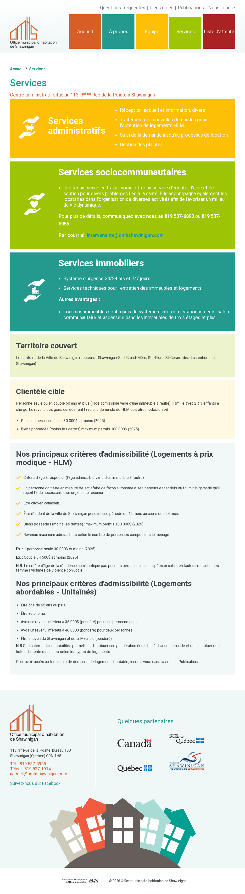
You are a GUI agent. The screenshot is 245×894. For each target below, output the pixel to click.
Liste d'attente (219, 31)
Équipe (152, 31)
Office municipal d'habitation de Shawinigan (154, 881)
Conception (66, 879)
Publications (191, 8)
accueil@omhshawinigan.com (38, 773)
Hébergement (80, 879)
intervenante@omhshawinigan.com (125, 235)
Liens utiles (161, 8)
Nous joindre (221, 8)
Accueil (85, 31)
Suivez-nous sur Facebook (35, 783)
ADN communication (76, 882)
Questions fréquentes (122, 8)
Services (185, 31)
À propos (118, 31)
